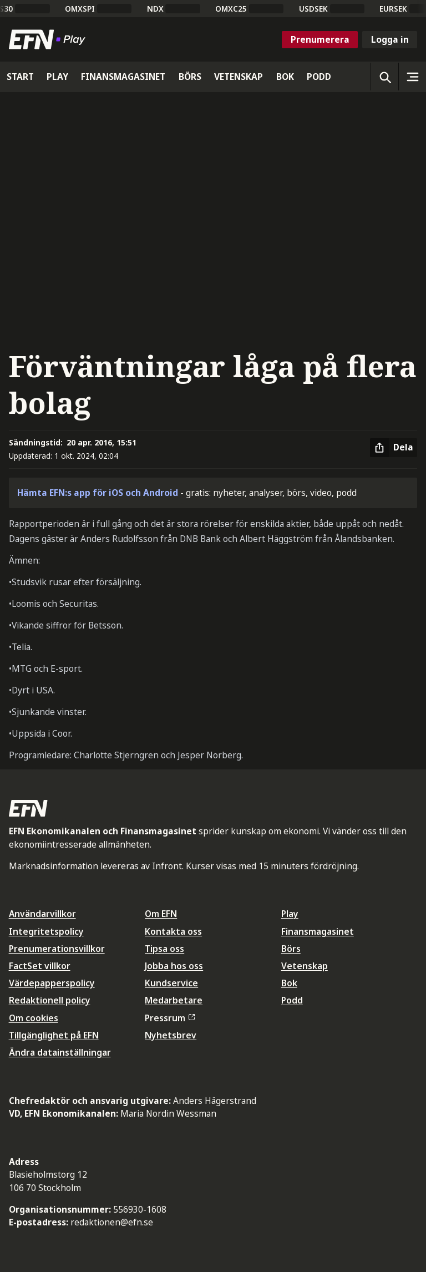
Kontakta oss (173, 931)
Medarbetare (173, 1000)
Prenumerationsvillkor (57, 948)
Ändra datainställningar (60, 1052)
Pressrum (170, 1018)
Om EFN (161, 914)
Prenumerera (320, 39)
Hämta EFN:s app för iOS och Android (97, 492)
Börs (291, 948)
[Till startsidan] (49, 39)
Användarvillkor (42, 914)
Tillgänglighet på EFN (54, 1035)
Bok (289, 983)
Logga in (390, 39)
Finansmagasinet (317, 931)
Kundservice (171, 983)
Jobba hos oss (174, 966)
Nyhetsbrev (170, 1035)
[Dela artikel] (393, 447)
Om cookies (33, 1018)
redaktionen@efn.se (111, 1222)
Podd (292, 1000)
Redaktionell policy (49, 1000)
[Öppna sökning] (384, 76)
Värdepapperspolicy (52, 983)
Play (289, 914)
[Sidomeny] (412, 76)
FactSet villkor (39, 966)
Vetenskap (304, 966)
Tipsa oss (164, 948)
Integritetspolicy (46, 931)
